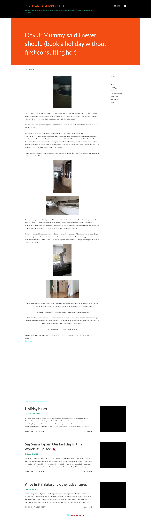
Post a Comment (38, 431)
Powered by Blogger (75, 515)
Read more (88, 431)
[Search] (117, 6)
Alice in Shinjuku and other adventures (56, 484)
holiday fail (114, 96)
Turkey (113, 102)
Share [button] (113, 76)
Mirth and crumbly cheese (46, 6)
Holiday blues (36, 408)
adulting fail (114, 88)
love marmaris (115, 99)
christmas (114, 91)
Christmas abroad (116, 93)
